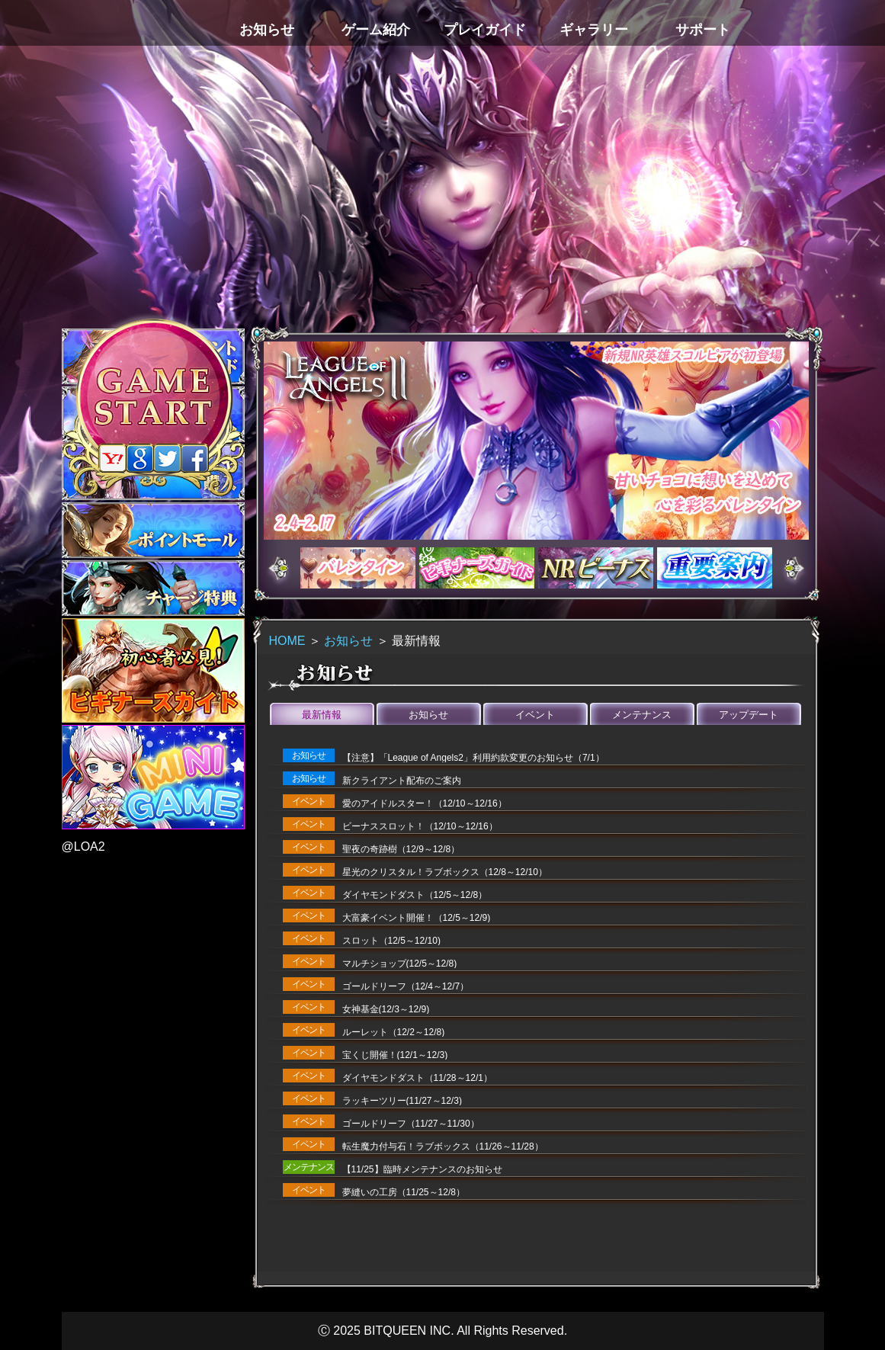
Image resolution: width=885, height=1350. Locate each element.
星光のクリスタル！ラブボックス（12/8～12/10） (444, 872)
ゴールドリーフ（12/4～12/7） (406, 986)
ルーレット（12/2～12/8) (393, 1032)
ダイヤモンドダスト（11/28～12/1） (417, 1078)
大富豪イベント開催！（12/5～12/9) (416, 917)
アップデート (748, 714)
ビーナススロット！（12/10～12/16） (420, 826)
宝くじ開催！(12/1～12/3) (395, 1055)
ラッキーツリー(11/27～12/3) (402, 1100)
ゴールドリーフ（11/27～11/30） (410, 1123)
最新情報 (321, 714)
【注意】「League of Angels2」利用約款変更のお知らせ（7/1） (473, 757)
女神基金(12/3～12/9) (386, 1009)
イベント (535, 714)
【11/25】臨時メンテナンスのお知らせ (422, 1169)
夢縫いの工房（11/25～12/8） (403, 1192)
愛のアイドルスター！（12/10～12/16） (424, 803)
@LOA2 (83, 846)
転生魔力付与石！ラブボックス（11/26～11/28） (443, 1146)
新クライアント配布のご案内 (401, 780)
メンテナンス (642, 714)
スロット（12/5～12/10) (391, 940)
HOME (287, 640)
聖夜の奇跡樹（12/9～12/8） (401, 849)
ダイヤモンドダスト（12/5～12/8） (415, 895)
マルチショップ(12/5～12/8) (399, 963)
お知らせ (348, 640)
